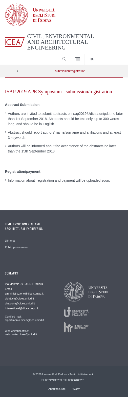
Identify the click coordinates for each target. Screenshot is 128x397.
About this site (56, 388)
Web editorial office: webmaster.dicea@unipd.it (21, 332)
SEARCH (113, 55)
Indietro (18, 71)
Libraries (10, 240)
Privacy (75, 388)
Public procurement (16, 247)
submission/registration (70, 71)
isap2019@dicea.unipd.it (91, 114)
